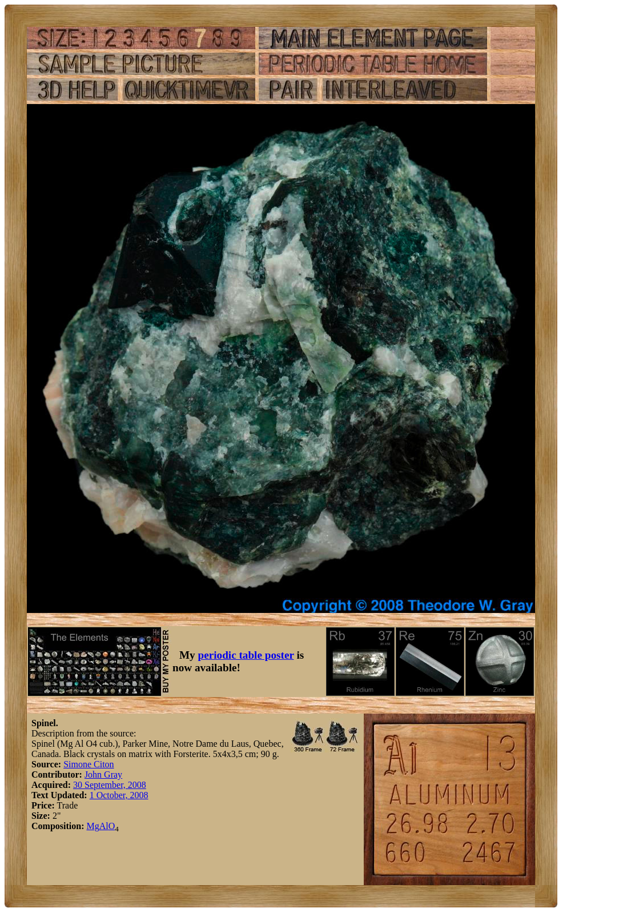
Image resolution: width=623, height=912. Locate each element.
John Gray (103, 774)
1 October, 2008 (119, 795)
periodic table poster (246, 655)
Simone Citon (88, 764)
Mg (92, 826)
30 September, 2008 (109, 785)
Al (103, 826)
